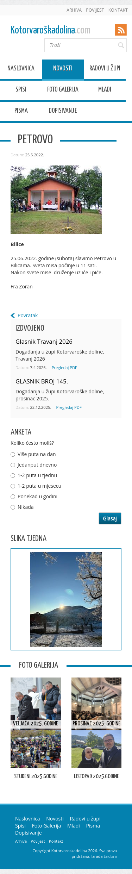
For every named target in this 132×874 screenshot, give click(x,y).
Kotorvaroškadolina (50, 30)
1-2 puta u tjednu (37, 475)
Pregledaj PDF (64, 367)
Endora (110, 856)
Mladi (104, 90)
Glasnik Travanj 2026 (44, 341)
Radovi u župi (104, 69)
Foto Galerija (62, 90)
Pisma (21, 112)
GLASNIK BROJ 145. (41, 381)
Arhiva (74, 10)
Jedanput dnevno (37, 464)
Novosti (63, 69)
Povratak (28, 315)
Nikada (26, 507)
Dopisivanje (63, 112)
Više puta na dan (37, 454)
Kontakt (118, 10)
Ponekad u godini (37, 496)
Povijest (95, 10)
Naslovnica (20, 69)
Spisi (20, 90)
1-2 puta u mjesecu (39, 485)
